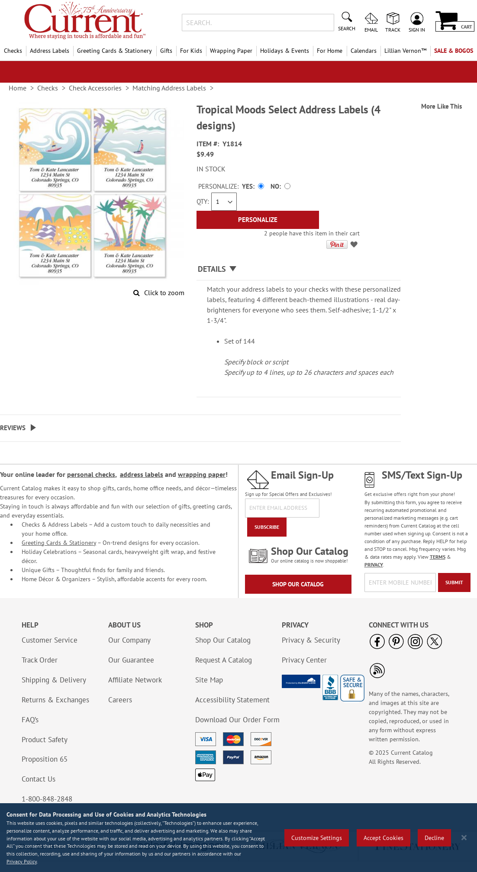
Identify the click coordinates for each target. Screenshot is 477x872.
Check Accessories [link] (95, 88)
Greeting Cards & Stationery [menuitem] (114, 51)
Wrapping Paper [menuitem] (231, 51)
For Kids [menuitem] (191, 51)
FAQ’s (30, 719)
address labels (141, 474)
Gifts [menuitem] (166, 51)
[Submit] (454, 582)
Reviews (13, 428)
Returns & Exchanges (55, 700)
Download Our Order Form (237, 719)
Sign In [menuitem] (417, 29)
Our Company (129, 640)
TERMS (437, 556)
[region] (238, 837)
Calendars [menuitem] (364, 51)
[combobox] (258, 22)
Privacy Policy (21, 861)
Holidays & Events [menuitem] (284, 51)
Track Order (40, 660)
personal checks (91, 474)
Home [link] (17, 88)
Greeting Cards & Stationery (59, 543)
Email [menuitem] (371, 29)
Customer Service (49, 640)
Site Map (209, 680)
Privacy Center (304, 660)
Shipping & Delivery (54, 680)
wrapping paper (202, 474)
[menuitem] (405, 51)
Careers (120, 700)
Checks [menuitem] (13, 51)
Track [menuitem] (392, 29)
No (275, 186)
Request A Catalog (223, 660)
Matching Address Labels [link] (169, 88)
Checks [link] (47, 88)
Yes (247, 186)
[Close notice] (464, 837)
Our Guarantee (131, 660)
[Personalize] (258, 220)
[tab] (299, 269)
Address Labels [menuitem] (49, 51)
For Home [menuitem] (329, 51)
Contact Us (38, 779)
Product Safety (45, 739)
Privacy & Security (311, 640)
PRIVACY (373, 564)
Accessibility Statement (232, 700)
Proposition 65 (45, 759)
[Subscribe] (267, 527)
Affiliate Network (135, 680)
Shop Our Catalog (298, 584)
